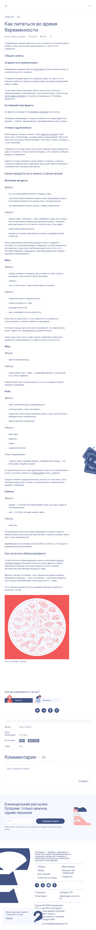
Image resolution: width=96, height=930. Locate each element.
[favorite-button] (51, 36)
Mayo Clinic (33, 741)
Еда (20, 746)
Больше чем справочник (68, 870)
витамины (33, 112)
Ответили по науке (47, 877)
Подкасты (67, 875)
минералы (43, 112)
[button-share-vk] (37, 710)
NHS (22, 741)
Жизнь (41, 869)
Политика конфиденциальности (51, 923)
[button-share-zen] (49, 884)
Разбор (41, 865)
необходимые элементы (15, 96)
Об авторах (41, 895)
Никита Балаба (18, 37)
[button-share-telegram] (44, 710)
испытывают (39, 69)
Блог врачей (44, 873)
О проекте (40, 892)
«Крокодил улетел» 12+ (69, 896)
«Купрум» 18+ (66, 892)
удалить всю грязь (49, 134)
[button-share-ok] (50, 710)
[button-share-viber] (56, 710)
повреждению (38, 473)
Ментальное (68, 865)
